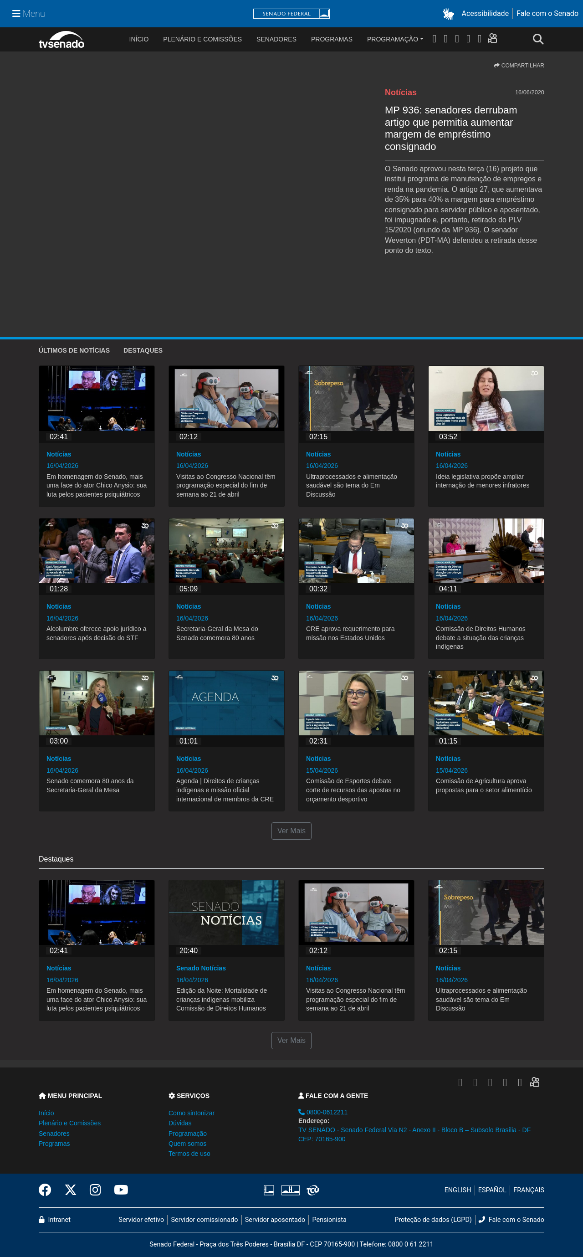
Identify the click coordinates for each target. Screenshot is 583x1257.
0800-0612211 (323, 1112)
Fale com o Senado (547, 13)
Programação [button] (188, 1133)
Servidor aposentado (275, 1220)
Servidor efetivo (141, 1220)
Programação (392, 39)
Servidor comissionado (204, 1220)
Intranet (55, 1220)
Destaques (143, 350)
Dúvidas (180, 1123)
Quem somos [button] (187, 1143)
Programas (332, 39)
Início (46, 1113)
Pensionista (329, 1220)
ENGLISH (458, 1190)
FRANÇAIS (528, 1190)
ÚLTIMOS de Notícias (74, 350)
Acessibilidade (485, 13)
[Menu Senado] (29, 14)
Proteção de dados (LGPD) (433, 1220)
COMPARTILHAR (519, 65)
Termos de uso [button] (189, 1153)
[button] (450, 14)
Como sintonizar (192, 1113)
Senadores (276, 39)
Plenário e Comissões (202, 39)
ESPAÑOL (492, 1190)
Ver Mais (291, 831)
